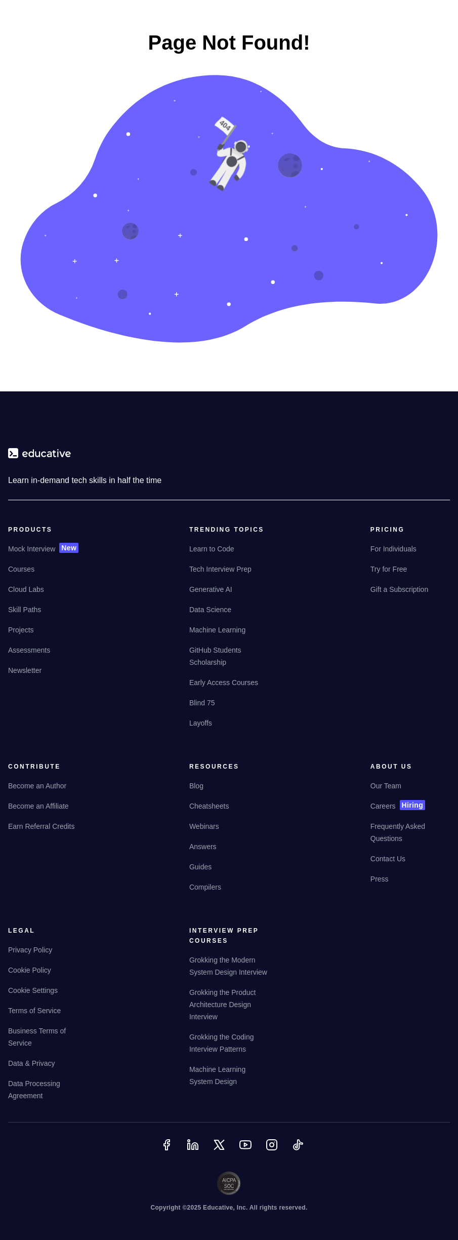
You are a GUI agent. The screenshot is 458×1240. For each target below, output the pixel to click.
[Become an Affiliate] (38, 810)
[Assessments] (29, 654)
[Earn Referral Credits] (41, 830)
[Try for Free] (388, 573)
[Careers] (383, 810)
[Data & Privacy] (31, 1067)
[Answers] (203, 851)
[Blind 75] (202, 707)
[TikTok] (299, 1151)
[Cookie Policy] (29, 974)
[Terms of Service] (34, 1015)
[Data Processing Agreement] (47, 1093)
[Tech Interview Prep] (220, 573)
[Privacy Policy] (30, 954)
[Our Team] (385, 790)
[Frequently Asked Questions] (409, 836)
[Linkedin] (194, 1151)
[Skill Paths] (24, 614)
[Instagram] (273, 1151)
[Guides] (200, 871)
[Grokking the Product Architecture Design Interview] (228, 1008)
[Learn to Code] (211, 553)
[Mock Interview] (31, 553)
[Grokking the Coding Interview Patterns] (228, 1047)
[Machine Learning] (217, 634)
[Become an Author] (37, 790)
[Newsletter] (24, 674)
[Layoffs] (200, 727)
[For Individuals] (393, 553)
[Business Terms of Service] (47, 1041)
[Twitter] (220, 1151)
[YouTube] (246, 1151)
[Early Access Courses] (223, 686)
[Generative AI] (210, 593)
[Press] (379, 883)
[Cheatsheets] (209, 810)
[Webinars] (204, 830)
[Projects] (21, 634)
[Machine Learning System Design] (228, 1079)
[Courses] (21, 573)
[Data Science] (210, 614)
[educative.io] (39, 457)
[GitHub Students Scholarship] (228, 660)
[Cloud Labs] (26, 593)
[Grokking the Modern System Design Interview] (228, 970)
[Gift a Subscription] (399, 593)
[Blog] (196, 790)
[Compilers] (205, 891)
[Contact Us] (387, 863)
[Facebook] (167, 1151)
